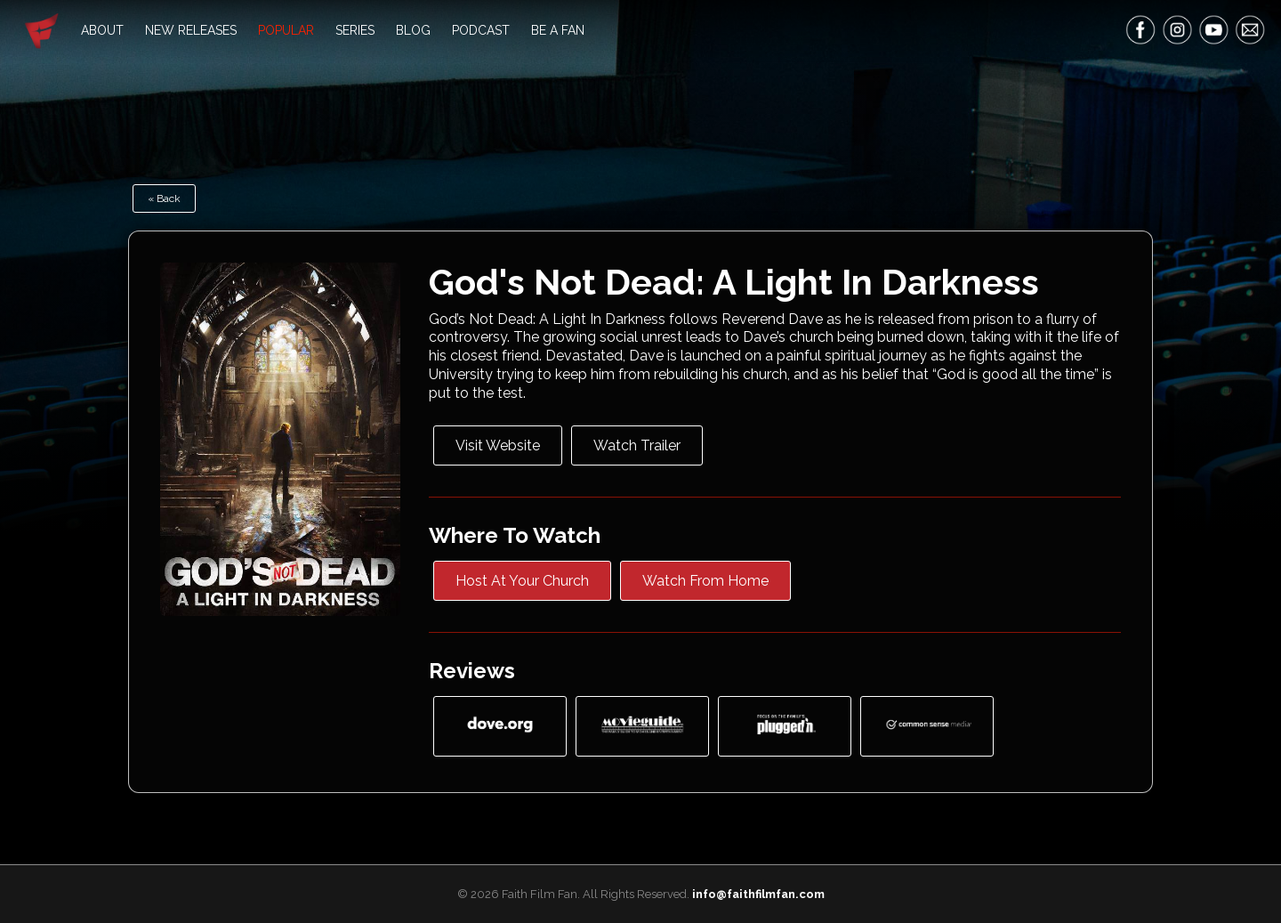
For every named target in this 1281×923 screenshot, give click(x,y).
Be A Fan (557, 30)
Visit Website (497, 445)
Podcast (481, 30)
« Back (164, 198)
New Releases (191, 30)
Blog (413, 30)
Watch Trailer (637, 445)
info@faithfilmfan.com (758, 894)
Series (355, 30)
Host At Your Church (522, 580)
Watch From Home (705, 580)
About (102, 30)
